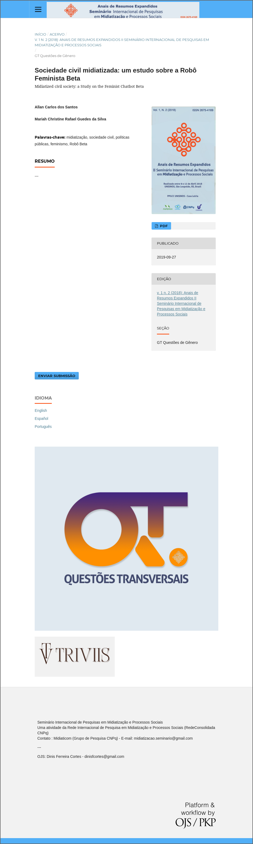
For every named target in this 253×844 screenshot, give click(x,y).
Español (41, 418)
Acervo (57, 34)
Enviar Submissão (56, 376)
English (41, 410)
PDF (163, 226)
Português (43, 426)
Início (40, 34)
